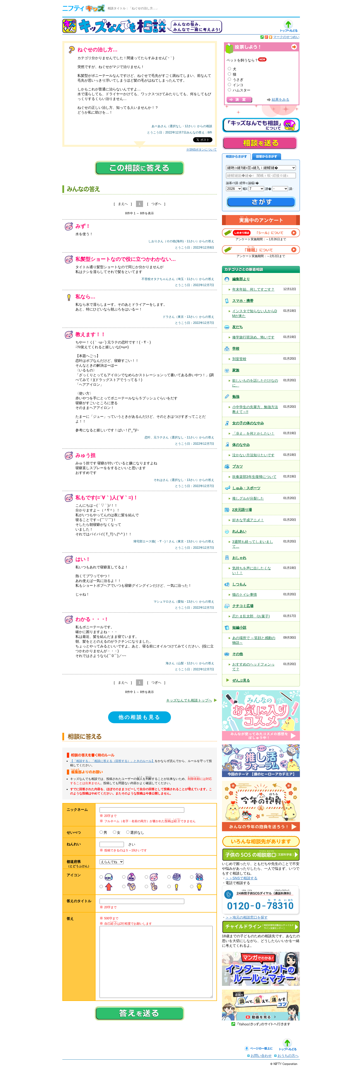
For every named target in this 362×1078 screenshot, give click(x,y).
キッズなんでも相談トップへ (189, 700)
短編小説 (239, 627)
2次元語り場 (242, 510)
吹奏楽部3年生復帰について (254, 477)
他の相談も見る (139, 717)
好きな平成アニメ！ (248, 520)
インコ (238, 85)
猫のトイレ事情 (244, 595)
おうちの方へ (288, 1066)
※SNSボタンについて (201, 149)
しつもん (239, 584)
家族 (235, 370)
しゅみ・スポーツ (246, 488)
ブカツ (237, 466)
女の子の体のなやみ (248, 423)
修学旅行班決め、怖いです (253, 337)
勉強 (235, 397)
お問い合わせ (261, 1066)
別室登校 (239, 359)
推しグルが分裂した (248, 498)
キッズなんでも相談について (261, 125)
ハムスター (241, 90)
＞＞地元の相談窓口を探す (246, 917)
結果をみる (280, 99)
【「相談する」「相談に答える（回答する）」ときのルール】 (112, 761)
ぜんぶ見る (241, 680)
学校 (235, 348)
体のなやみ (241, 445)
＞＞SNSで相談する (241, 878)
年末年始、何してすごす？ (253, 289)
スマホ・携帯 (242, 301)
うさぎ (238, 80)
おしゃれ (239, 558)
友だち (237, 327)
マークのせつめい (286, 37)
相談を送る (259, 143)
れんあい (239, 531)
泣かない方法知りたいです (253, 455)
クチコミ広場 (242, 606)
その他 (237, 654)
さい (130, 844)
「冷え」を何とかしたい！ (253, 433)
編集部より (241, 279)
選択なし (137, 832)
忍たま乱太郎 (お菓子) (251, 616)
